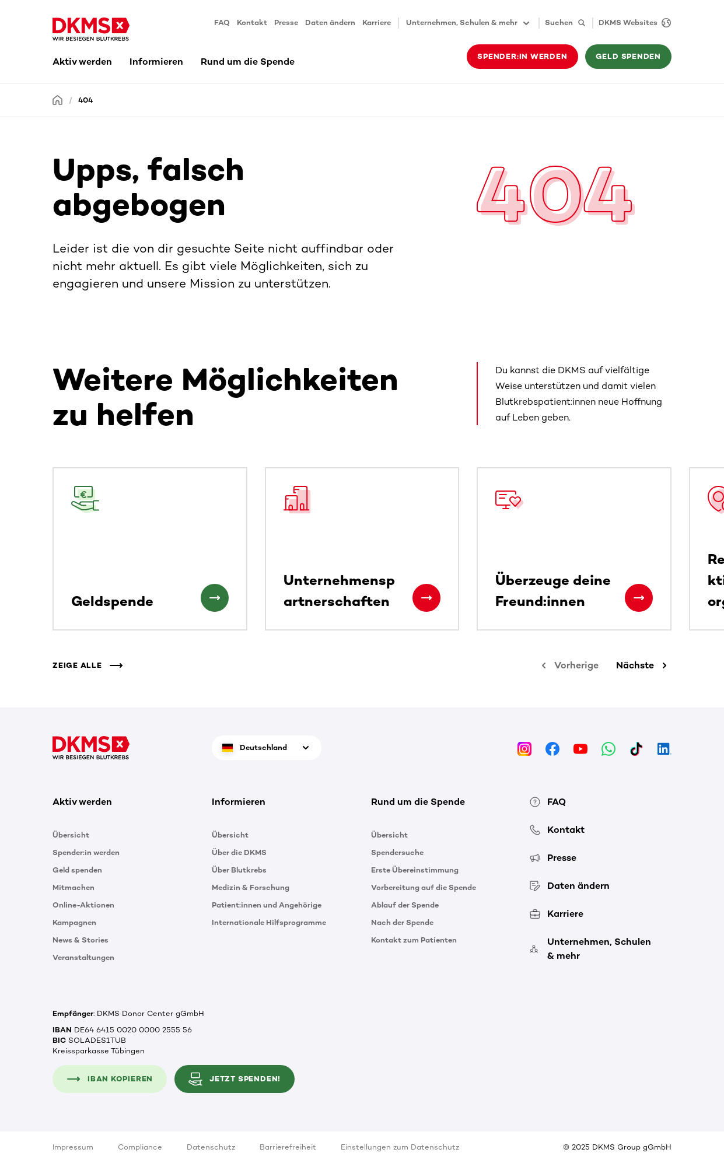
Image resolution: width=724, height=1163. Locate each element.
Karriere (376, 22)
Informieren (156, 61)
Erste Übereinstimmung (415, 870)
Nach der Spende (402, 922)
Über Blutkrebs (239, 870)
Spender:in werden (522, 56)
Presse (286, 22)
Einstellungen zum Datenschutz (400, 1147)
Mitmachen (74, 887)
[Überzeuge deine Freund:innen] (639, 598)
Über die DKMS (239, 852)
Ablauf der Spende (405, 905)
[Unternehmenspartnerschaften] (426, 598)
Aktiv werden (82, 61)
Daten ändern (330, 22)
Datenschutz (211, 1147)
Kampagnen (74, 922)
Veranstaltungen (83, 957)
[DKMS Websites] (631, 23)
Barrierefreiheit (288, 1147)
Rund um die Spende (248, 61)
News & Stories (81, 940)
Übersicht (71, 835)
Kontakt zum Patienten (414, 940)
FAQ (222, 22)
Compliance (140, 1147)
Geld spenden (628, 56)
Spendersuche (397, 852)
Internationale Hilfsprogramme (269, 922)
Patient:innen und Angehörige (266, 905)
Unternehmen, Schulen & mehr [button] (468, 23)
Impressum (73, 1147)
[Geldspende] (215, 598)
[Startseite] (58, 99)
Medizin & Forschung (250, 887)
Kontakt (252, 22)
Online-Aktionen (83, 905)
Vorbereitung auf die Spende (423, 887)
